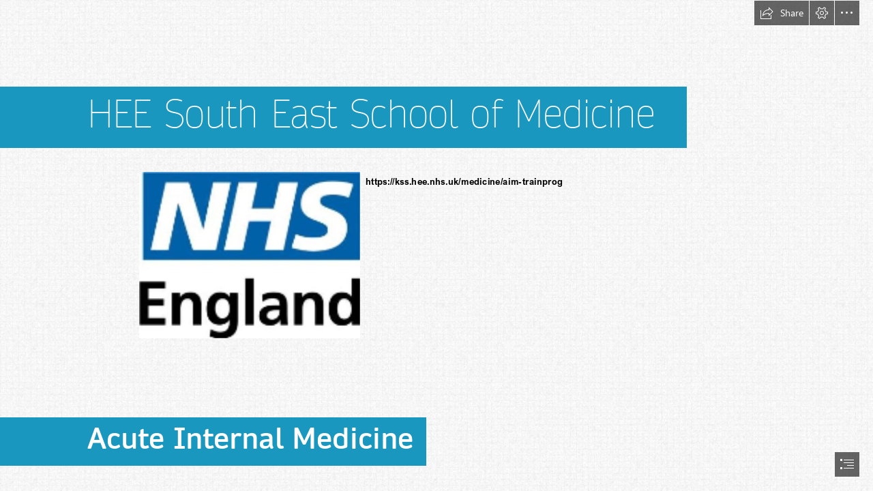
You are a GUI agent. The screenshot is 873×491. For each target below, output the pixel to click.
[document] (436, 245)
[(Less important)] (248, 254)
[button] (781, 13)
